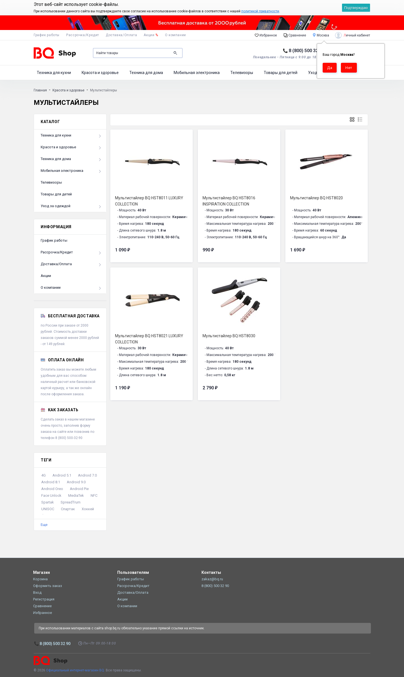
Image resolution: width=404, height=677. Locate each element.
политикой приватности (260, 11)
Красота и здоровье (100, 72)
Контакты (211, 572)
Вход (37, 592)
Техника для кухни (54, 72)
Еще (44, 525)
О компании (175, 35)
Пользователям (133, 572)
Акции (151, 35)
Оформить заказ (47, 586)
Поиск (175, 52)
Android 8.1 (50, 482)
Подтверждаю (356, 8)
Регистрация (43, 599)
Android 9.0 (76, 482)
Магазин (41, 572)
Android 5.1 (61, 475)
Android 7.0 (87, 475)
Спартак (68, 509)
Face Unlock (51, 495)
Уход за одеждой (55, 206)
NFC (94, 495)
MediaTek (76, 495)
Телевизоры (241, 72)
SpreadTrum (71, 502)
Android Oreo (52, 489)
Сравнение (295, 35)
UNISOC (47, 509)
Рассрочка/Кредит (82, 35)
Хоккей (88, 509)
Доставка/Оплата (121, 35)
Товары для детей (280, 72)
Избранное (266, 35)
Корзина (40, 579)
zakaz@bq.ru (212, 579)
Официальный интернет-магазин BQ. (75, 670)
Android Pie (79, 489)
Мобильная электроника (197, 72)
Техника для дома (146, 72)
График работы (46, 35)
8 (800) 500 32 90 (306, 50)
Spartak (47, 502)
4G (43, 475)
